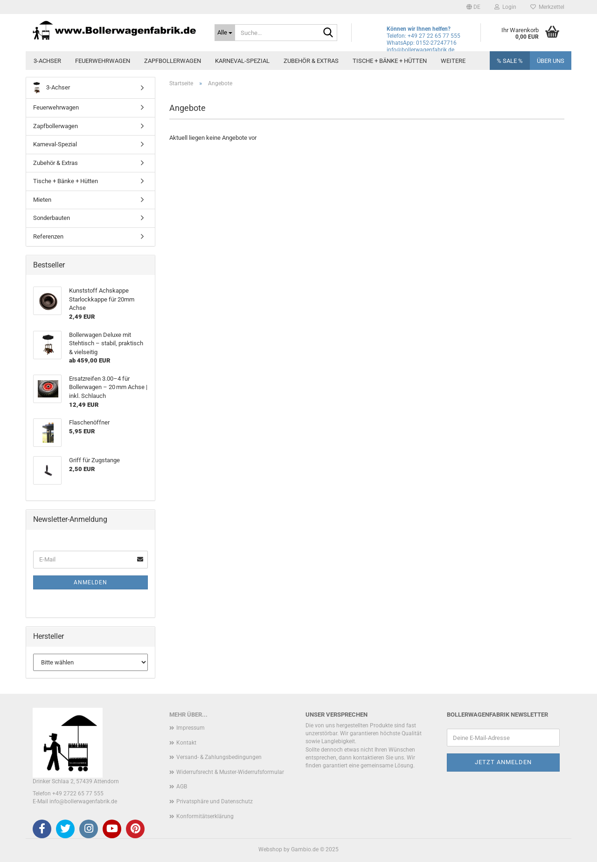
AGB (181, 786)
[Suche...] (225, 32)
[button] (473, 7)
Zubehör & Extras (311, 60)
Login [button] (505, 7)
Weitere (453, 60)
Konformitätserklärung (205, 816)
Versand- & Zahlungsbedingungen (219, 757)
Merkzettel (547, 7)
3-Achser (47, 60)
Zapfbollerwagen (172, 60)
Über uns (550, 60)
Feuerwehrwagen (102, 60)
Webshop (270, 849)
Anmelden (90, 582)
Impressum (190, 728)
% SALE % (510, 60)
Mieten (42, 199)
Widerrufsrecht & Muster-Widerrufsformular (230, 772)
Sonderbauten (51, 217)
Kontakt (186, 742)
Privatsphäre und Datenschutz (214, 801)
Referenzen (48, 236)
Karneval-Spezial (242, 60)
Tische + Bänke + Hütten (390, 60)
